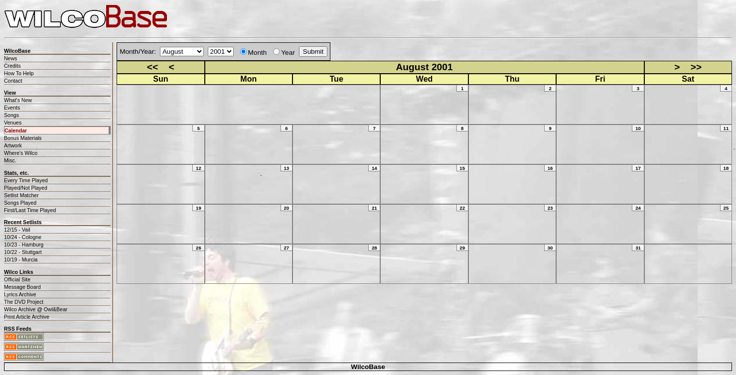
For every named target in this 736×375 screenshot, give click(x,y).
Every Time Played (26, 180)
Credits (12, 66)
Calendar (15, 130)
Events (12, 108)
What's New (18, 100)
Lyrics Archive (20, 294)
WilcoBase (368, 367)
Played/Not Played (25, 188)
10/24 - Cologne (22, 237)
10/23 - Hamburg (23, 245)
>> (696, 67)
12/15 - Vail (17, 230)
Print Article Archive (26, 317)
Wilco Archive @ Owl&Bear (35, 309)
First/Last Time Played (30, 210)
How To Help (19, 73)
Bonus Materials (23, 138)
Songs (11, 115)
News (10, 58)
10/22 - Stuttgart (23, 252)
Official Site (17, 279)
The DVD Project (23, 302)
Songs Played (20, 203)
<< (152, 67)
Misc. (10, 160)
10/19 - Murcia (20, 259)
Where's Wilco (20, 153)
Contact (13, 81)
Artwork (13, 145)
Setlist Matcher (21, 195)
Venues (12, 122)
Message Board (22, 287)
